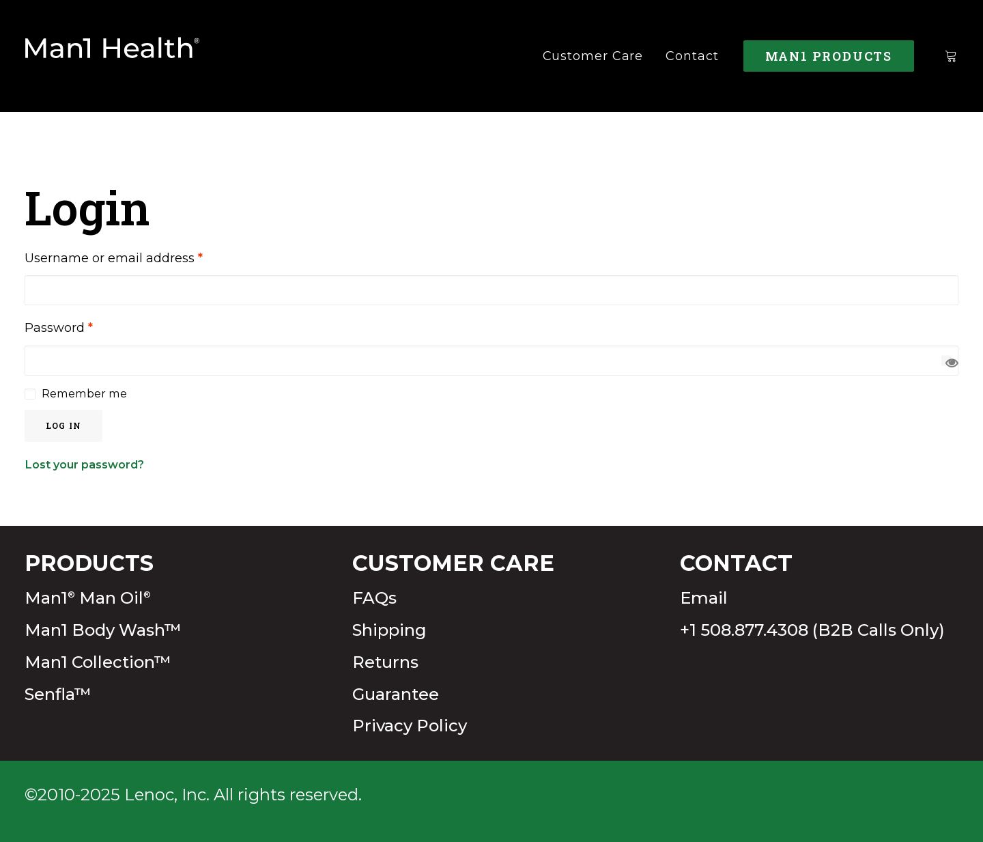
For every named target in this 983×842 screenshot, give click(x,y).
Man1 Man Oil (88, 598)
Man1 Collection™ (98, 662)
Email (704, 598)
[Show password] (946, 360)
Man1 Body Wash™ (103, 630)
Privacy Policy (409, 725)
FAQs (374, 598)
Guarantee (395, 694)
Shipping (389, 630)
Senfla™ (58, 694)
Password (59, 327)
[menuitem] (593, 56)
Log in (63, 425)
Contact (692, 56)
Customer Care (593, 56)
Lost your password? (84, 464)
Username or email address (114, 258)
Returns (385, 662)
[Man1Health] (113, 56)
